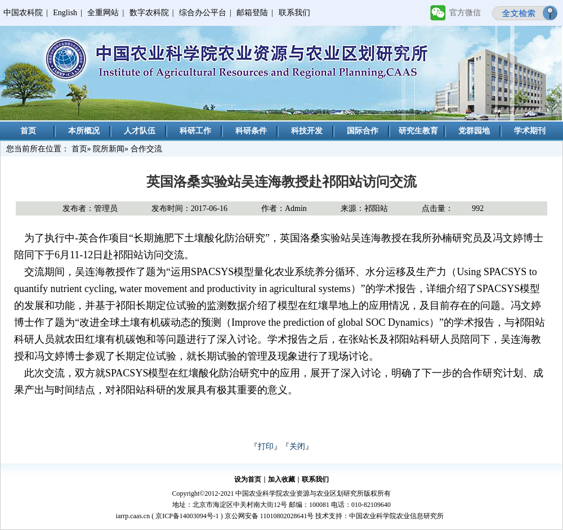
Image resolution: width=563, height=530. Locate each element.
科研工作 (195, 131)
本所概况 (84, 131)
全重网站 (103, 12)
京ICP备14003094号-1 (187, 516)
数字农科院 (149, 12)
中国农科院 (23, 12)
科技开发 (307, 131)
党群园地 (474, 131)
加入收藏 (281, 479)
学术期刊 (530, 131)
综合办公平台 (202, 12)
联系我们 (294, 12)
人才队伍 (139, 131)
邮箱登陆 (252, 12)
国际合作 (362, 131)
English (65, 12)
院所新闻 (108, 149)
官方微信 (465, 12)
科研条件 (251, 131)
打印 (266, 446)
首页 (28, 131)
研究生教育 (418, 131)
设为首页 (247, 479)
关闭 (297, 446)
